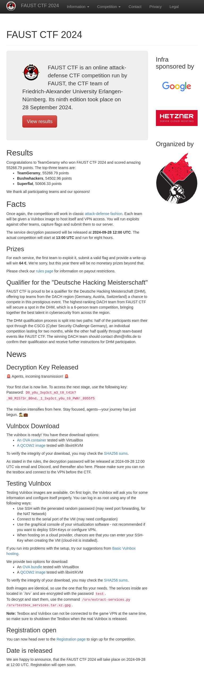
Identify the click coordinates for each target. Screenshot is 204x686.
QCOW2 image (32, 572)
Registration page (71, 639)
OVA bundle (33, 567)
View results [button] (40, 121)
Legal (173, 7)
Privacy (156, 7)
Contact (135, 7)
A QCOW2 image (31, 445)
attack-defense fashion (103, 214)
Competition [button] (109, 7)
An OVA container (32, 440)
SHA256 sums (116, 453)
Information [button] (78, 7)
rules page (44, 271)
